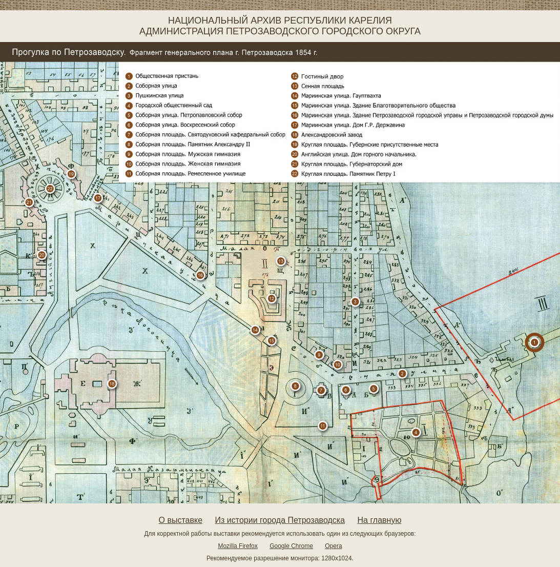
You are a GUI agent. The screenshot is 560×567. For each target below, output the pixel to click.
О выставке (181, 520)
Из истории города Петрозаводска (280, 520)
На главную (379, 520)
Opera (333, 546)
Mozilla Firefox (237, 546)
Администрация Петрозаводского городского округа (280, 31)
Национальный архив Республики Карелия (280, 20)
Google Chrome (291, 546)
